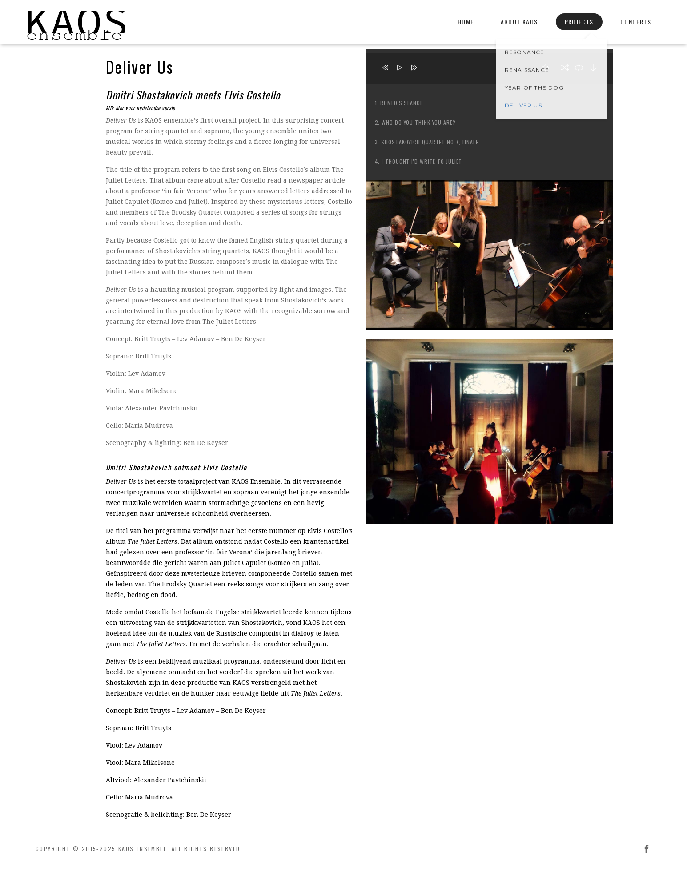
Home (466, 21)
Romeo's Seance (401, 103)
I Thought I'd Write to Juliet (422, 161)
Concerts (635, 21)
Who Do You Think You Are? (419, 122)
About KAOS (519, 21)
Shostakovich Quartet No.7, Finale (429, 142)
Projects (579, 21)
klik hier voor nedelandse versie (140, 107)
